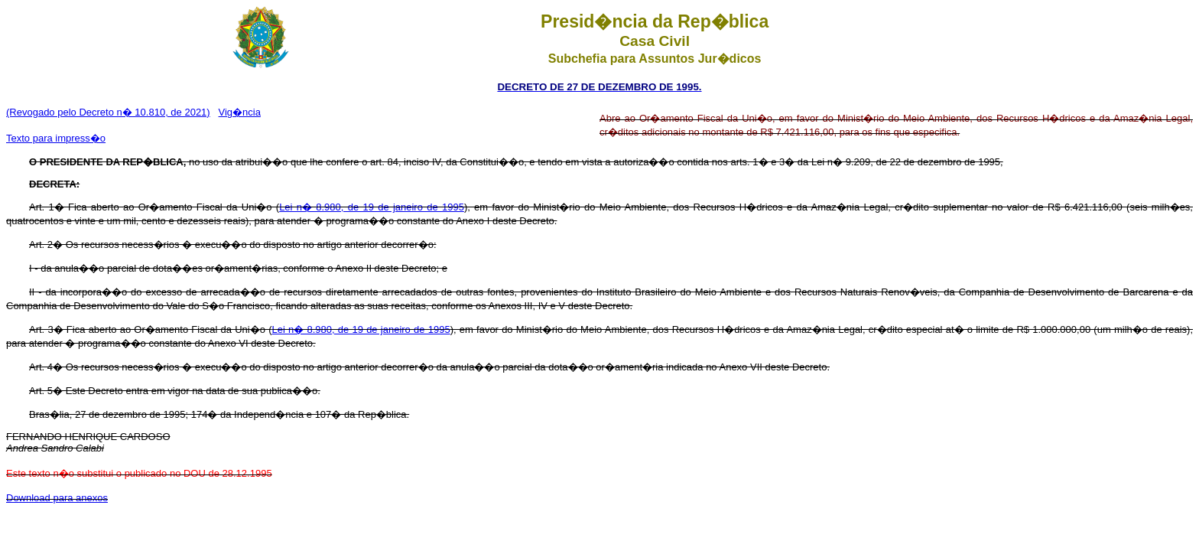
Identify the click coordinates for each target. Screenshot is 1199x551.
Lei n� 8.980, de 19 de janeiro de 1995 (371, 207)
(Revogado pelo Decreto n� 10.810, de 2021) (108, 112)
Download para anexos (57, 498)
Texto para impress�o (56, 138)
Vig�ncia (240, 112)
